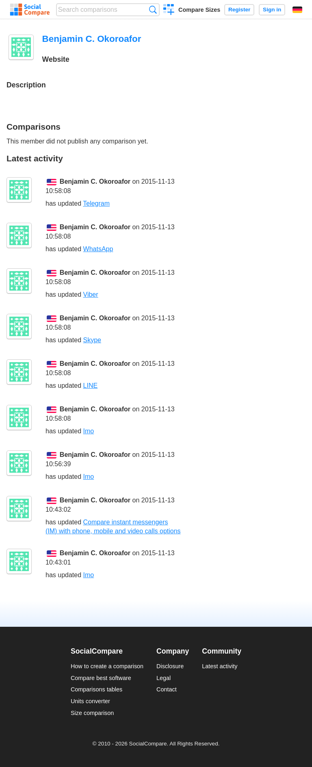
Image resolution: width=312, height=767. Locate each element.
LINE (90, 385)
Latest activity (219, 666)
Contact (166, 689)
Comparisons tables (96, 689)
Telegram (96, 203)
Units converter (90, 701)
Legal (163, 678)
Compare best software (101, 678)
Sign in (272, 10)
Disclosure (170, 666)
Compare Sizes (199, 10)
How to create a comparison (107, 666)
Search (153, 9)
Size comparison (92, 713)
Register (239, 10)
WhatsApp (98, 249)
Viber (90, 294)
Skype (92, 340)
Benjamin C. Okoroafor (95, 181)
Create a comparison (168, 10)
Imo (88, 431)
